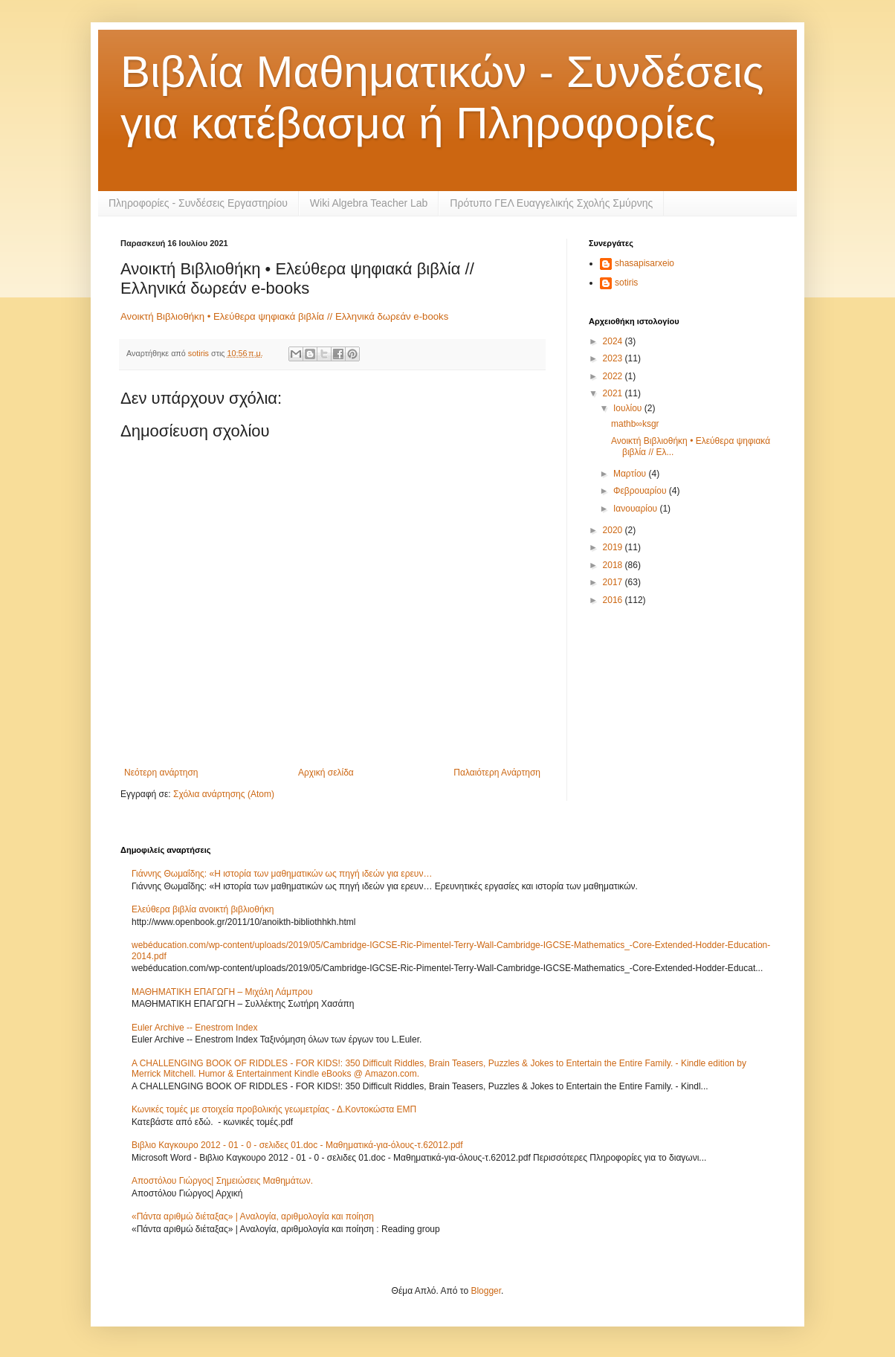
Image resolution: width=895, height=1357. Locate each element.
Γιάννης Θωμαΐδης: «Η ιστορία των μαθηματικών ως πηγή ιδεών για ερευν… (282, 873)
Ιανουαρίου (636, 508)
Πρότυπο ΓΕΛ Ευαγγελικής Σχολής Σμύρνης (551, 203)
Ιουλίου (628, 408)
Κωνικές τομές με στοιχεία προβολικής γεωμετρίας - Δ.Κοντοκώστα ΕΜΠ (274, 1109)
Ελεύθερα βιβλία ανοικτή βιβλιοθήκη (203, 909)
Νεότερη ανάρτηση (161, 772)
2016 (614, 600)
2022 (614, 376)
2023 (614, 358)
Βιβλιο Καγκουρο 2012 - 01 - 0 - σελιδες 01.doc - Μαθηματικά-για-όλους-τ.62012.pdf (297, 1145)
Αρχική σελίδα (326, 772)
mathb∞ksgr (635, 424)
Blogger (486, 1291)
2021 (614, 393)
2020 (614, 530)
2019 (614, 547)
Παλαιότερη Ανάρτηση (496, 772)
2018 (614, 565)
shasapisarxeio (644, 263)
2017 (614, 582)
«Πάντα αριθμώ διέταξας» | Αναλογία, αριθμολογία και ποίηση (253, 1216)
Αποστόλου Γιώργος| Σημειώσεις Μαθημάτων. (222, 1181)
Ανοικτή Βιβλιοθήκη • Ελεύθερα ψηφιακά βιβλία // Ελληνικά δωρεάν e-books (284, 316)
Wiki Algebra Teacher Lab (369, 203)
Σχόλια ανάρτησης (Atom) (223, 794)
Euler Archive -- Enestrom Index (194, 1027)
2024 (614, 341)
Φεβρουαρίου (641, 491)
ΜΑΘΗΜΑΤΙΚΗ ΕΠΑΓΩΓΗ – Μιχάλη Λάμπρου (222, 992)
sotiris (626, 282)
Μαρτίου (631, 473)
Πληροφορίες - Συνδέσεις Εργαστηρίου (198, 203)
